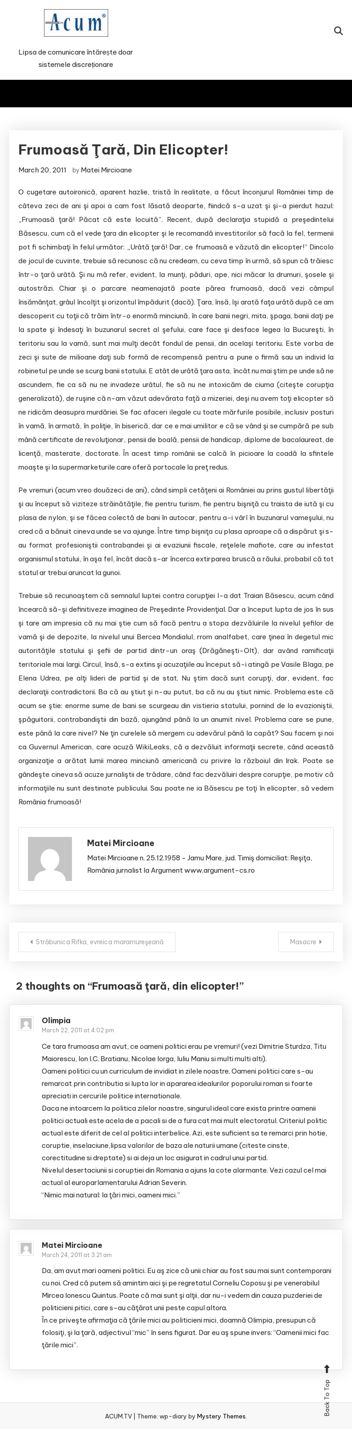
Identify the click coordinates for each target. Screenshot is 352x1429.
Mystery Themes (221, 1416)
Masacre (303, 942)
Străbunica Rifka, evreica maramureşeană (100, 942)
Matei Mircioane (106, 170)
